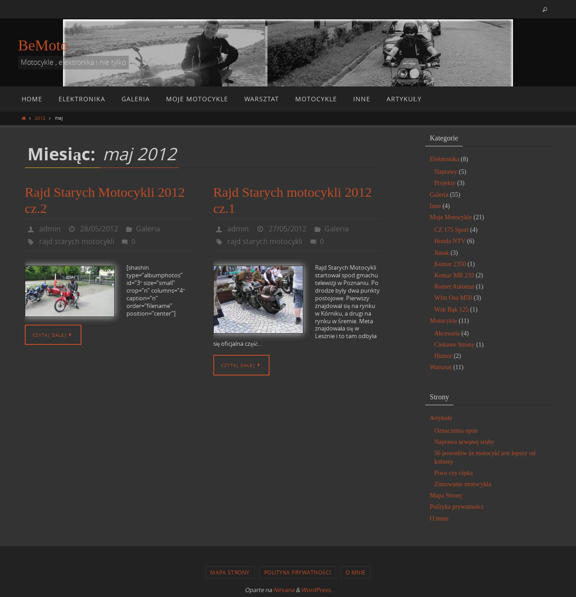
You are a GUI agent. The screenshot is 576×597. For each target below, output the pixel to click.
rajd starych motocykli (76, 241)
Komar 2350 (450, 264)
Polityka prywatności (456, 506)
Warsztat (441, 367)
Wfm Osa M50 (453, 297)
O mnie (439, 518)
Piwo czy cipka (453, 473)
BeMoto (43, 45)
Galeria (148, 229)
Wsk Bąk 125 (451, 309)
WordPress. (316, 590)
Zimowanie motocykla (462, 484)
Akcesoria (447, 333)
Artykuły (441, 418)
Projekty (444, 183)
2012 (40, 118)
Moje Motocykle (451, 217)
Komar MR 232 (454, 275)
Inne (435, 206)
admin (50, 229)
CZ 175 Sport (451, 229)
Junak (441, 252)
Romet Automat (454, 286)
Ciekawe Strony (454, 344)
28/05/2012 (99, 229)
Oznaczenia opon (456, 430)
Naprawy (445, 171)
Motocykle (443, 320)
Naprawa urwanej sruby (464, 442)
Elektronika (444, 159)
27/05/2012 (287, 229)
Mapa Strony (446, 495)
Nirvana (283, 590)
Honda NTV (449, 241)
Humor (443, 356)
